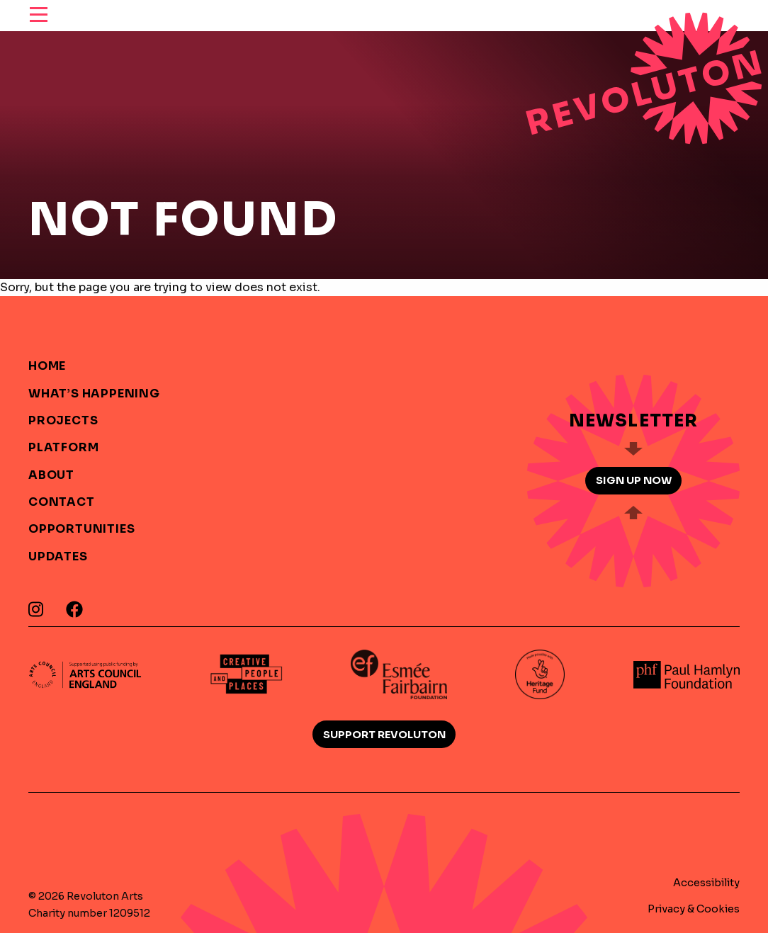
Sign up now (634, 480)
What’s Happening (94, 393)
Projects (63, 420)
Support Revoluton (384, 734)
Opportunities (81, 528)
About (51, 475)
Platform (63, 447)
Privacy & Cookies (694, 909)
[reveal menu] (38, 16)
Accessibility (706, 882)
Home (47, 365)
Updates (58, 556)
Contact (61, 501)
